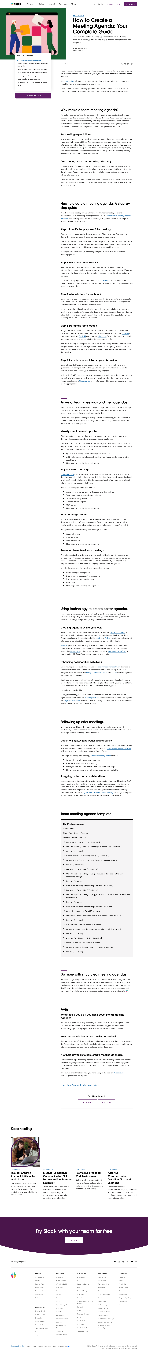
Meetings (67, 1085)
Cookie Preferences (44, 1346)
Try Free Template (33, 95)
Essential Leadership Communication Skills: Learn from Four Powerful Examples (57, 1177)
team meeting (68, 81)
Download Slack (17, 1346)
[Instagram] (119, 1262)
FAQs (19, 86)
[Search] (95, 4)
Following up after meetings (27, 76)
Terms (34, 1346)
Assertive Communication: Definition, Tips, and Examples (119, 1177)
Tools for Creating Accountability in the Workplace (23, 1176)
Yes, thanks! (87, 1102)
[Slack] (16, 4)
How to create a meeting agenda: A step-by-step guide (32, 65)
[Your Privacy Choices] (60, 1346)
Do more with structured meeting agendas (32, 82)
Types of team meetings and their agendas (32, 69)
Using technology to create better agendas (32, 72)
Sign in (100, 4)
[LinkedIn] (115, 1262)
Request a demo (113, 4)
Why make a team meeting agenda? (29, 60)
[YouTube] (132, 1262)
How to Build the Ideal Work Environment (88, 1174)
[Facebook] (123, 1262)
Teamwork (76, 1085)
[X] (128, 1262)
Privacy (28, 1346)
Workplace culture (91, 1085)
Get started (130, 4)
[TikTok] (136, 1262)
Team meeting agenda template (28, 79)
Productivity (78, 16)
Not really (106, 1102)
